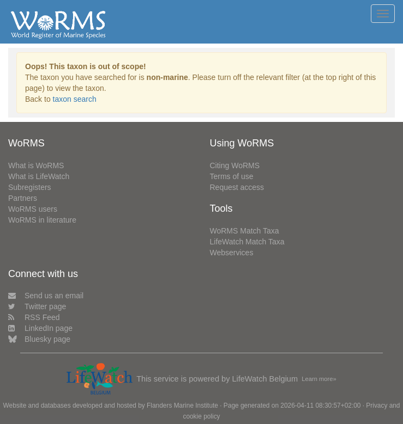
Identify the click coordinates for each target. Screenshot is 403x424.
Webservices (232, 252)
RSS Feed (34, 317)
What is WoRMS (36, 165)
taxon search (75, 99)
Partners (22, 198)
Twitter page (37, 306)
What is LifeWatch (38, 176)
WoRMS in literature (42, 220)
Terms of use (232, 176)
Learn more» (319, 379)
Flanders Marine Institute (182, 405)
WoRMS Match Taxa (244, 230)
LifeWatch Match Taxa (247, 241)
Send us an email (45, 295)
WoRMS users (32, 209)
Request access (237, 187)
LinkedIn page (40, 328)
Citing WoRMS (235, 165)
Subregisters (29, 187)
